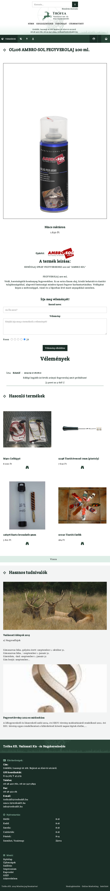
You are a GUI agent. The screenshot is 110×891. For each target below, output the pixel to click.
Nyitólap (7, 859)
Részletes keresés (70, 9)
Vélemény (55, 316)
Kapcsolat (8, 872)
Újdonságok (9, 862)
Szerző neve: (55, 304)
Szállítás (7, 865)
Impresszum (10, 868)
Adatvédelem (10, 878)
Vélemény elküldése (55, 348)
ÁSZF (6, 875)
